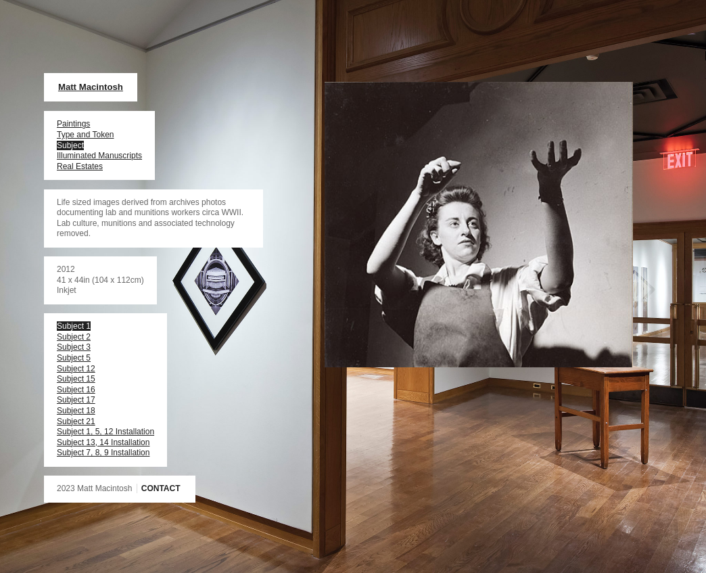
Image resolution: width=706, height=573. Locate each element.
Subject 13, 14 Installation (103, 442)
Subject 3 (74, 347)
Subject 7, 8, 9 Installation (103, 452)
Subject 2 (74, 337)
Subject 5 (74, 358)
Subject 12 (76, 368)
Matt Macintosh (90, 87)
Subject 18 (76, 410)
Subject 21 (76, 421)
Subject (70, 145)
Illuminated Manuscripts (99, 155)
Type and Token (85, 134)
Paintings (73, 124)
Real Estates (80, 166)
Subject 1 (74, 326)
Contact (161, 488)
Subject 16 (76, 389)
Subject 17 (76, 400)
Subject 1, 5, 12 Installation (105, 431)
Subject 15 (76, 379)
